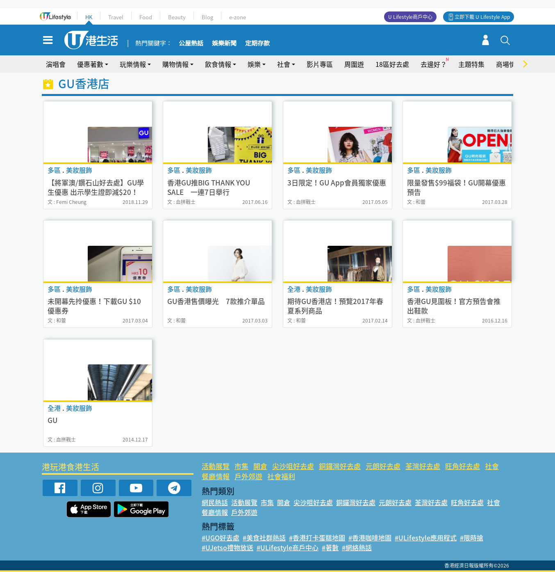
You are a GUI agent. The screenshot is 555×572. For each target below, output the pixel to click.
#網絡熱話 (357, 547)
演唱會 (56, 64)
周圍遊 (354, 64)
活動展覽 (216, 466)
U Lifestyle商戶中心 (410, 17)
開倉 (260, 466)
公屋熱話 (191, 43)
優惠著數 (90, 64)
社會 (283, 64)
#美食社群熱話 (264, 537)
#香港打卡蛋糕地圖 (317, 537)
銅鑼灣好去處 (340, 466)
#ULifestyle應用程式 (426, 537)
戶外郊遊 (248, 476)
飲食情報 (218, 64)
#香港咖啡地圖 (369, 537)
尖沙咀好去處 (293, 466)
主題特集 (471, 64)
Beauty (177, 17)
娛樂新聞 (224, 43)
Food (145, 17)
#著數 (330, 547)
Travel (115, 17)
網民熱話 (215, 502)
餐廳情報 (216, 476)
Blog (207, 17)
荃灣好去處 (422, 466)
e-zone (237, 17)
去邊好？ (434, 64)
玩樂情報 (133, 64)
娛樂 (254, 64)
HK (88, 17)
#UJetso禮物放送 (227, 547)
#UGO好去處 (220, 537)
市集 (241, 466)
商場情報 (509, 64)
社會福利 (281, 476)
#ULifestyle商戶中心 (287, 547)
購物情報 (175, 64)
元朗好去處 (383, 466)
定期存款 (257, 43)
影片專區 (320, 64)
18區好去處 (392, 64)
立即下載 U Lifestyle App (482, 17)
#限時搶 (471, 537)
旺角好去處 (462, 466)
